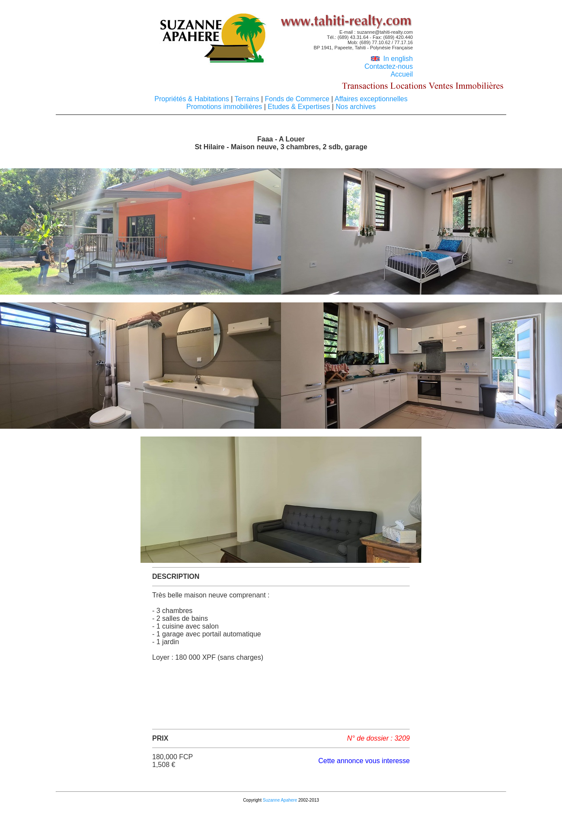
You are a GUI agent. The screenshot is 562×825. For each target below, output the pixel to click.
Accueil (401, 74)
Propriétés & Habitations (192, 99)
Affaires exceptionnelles (370, 99)
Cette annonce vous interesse (364, 760)
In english (392, 58)
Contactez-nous (388, 66)
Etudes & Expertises (299, 106)
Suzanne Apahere (280, 800)
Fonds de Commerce (297, 99)
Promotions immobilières (225, 106)
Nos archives (355, 106)
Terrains (247, 99)
